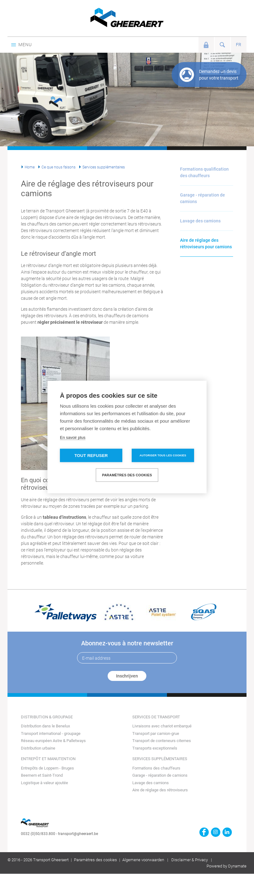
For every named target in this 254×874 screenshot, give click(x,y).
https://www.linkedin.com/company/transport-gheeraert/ (227, 832)
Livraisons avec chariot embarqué (162, 726)
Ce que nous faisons (59, 167)
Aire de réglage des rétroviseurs (160, 790)
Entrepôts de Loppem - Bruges (47, 768)
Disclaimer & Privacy (189, 859)
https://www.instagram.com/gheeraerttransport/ (215, 832)
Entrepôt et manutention (48, 758)
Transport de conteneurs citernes (161, 740)
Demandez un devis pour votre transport (218, 74)
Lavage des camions (200, 220)
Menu (21, 44)
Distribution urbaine (38, 748)
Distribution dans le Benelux (45, 726)
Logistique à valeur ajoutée (44, 782)
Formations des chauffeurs (156, 768)
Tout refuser (91, 455)
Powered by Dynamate (227, 866)
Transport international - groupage (51, 733)
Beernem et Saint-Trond (42, 775)
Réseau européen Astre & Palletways (53, 740)
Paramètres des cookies (95, 859)
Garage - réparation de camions (202, 198)
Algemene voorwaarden (143, 859)
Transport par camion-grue (155, 733)
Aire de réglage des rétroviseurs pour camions (206, 243)
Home (30, 167)
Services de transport (156, 717)
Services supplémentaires (103, 167)
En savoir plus (72, 437)
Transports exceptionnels (154, 748)
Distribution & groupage (47, 717)
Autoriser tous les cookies (162, 455)
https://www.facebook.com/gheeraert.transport (204, 832)
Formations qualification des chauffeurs (204, 172)
